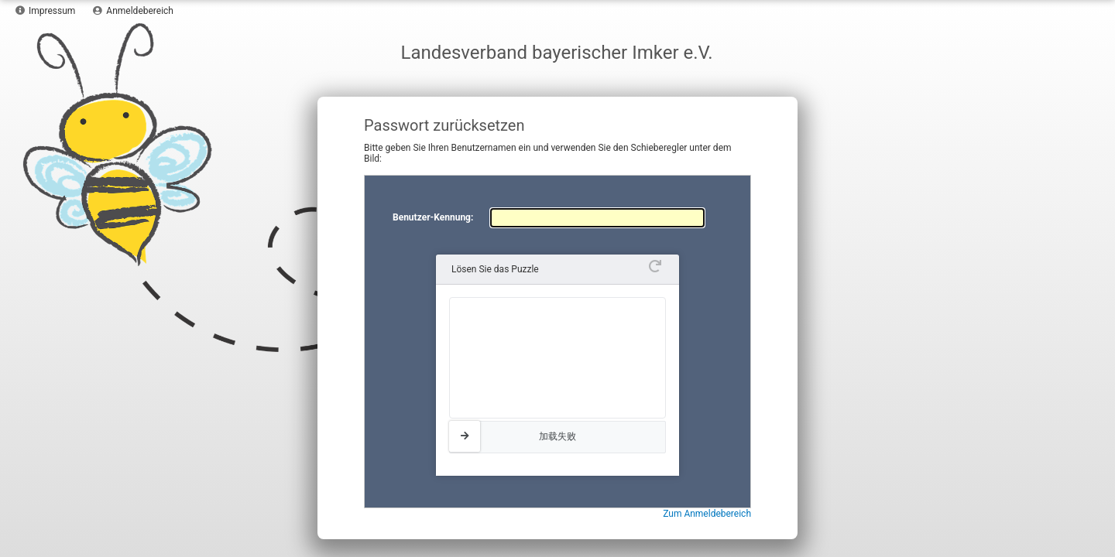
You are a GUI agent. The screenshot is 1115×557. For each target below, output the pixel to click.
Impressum (45, 10)
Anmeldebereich (133, 10)
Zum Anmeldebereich (707, 513)
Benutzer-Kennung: (433, 217)
